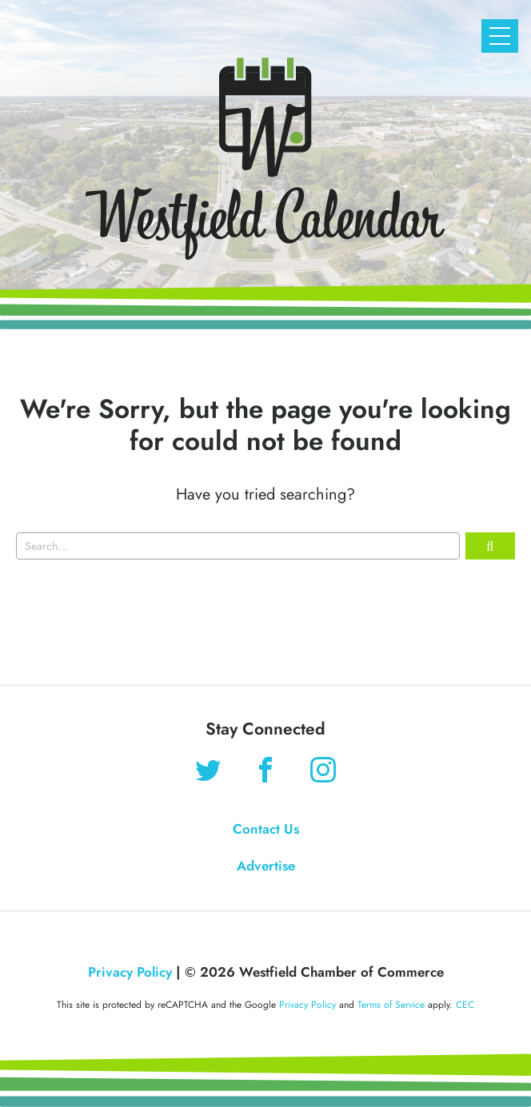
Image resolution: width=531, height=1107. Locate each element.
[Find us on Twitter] (208, 772)
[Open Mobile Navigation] (499, 36)
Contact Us (266, 828)
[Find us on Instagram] (323, 772)
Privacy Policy (130, 972)
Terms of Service (391, 1004)
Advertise (266, 865)
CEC (465, 1004)
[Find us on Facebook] (265, 772)
